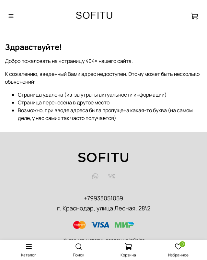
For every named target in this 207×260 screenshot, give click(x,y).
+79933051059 (103, 198)
